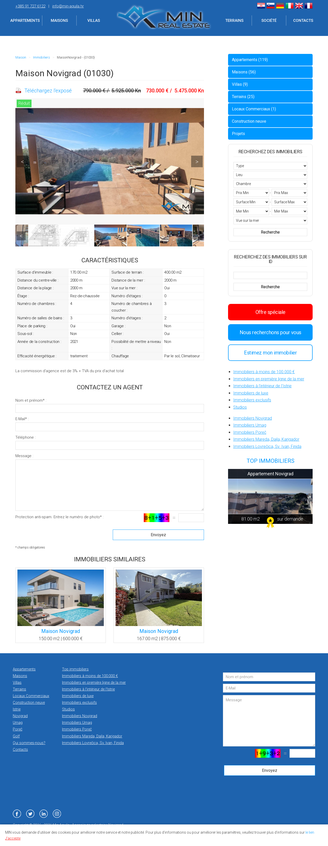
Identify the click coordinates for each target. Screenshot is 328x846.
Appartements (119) (250, 59)
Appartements (25, 20)
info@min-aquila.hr (68, 6)
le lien (309, 832)
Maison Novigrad (60, 631)
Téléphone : (25, 437)
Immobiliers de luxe (250, 393)
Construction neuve (249, 121)
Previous (22, 161)
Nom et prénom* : (30, 400)
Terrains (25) (243, 96)
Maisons (59, 20)
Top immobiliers (75, 669)
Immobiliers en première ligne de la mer (268, 379)
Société (268, 20)
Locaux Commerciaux (31, 696)
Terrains (234, 20)
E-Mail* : (22, 419)
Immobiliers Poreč (249, 432)
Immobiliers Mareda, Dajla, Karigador (266, 439)
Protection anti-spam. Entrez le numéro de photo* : (59, 517)
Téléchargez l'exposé (48, 91)
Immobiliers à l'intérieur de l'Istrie (262, 385)
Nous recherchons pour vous (270, 332)
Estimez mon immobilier (270, 353)
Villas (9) (240, 84)
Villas (93, 20)
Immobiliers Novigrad (252, 418)
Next (197, 161)
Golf (16, 736)
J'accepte (12, 838)
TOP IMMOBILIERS (270, 461)
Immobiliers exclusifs (252, 400)
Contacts (303, 20)
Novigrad (20, 716)
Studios (240, 407)
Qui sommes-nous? (29, 743)
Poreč (17, 729)
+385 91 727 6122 (30, 6)
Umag (18, 722)
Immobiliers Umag (249, 425)
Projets (238, 133)
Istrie (16, 709)
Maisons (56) (244, 72)
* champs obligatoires (30, 547)
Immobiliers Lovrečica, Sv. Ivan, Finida (267, 446)
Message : (24, 456)
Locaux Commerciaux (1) (254, 109)
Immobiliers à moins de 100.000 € (264, 371)
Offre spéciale (270, 312)
